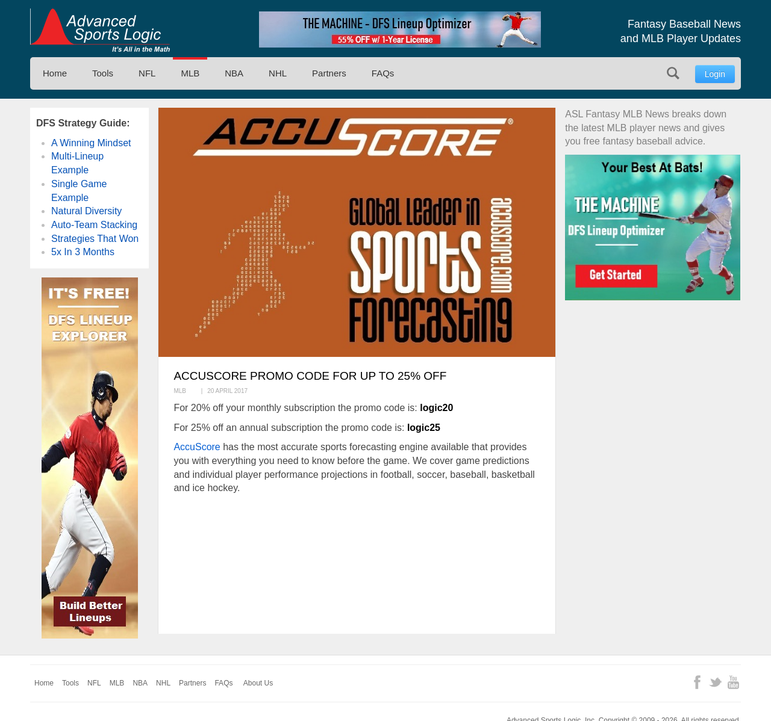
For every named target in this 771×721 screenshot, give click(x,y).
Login (715, 74)
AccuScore (196, 447)
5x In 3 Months (82, 252)
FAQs (383, 73)
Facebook (697, 682)
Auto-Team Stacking (94, 225)
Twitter (715, 682)
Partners (329, 73)
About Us (258, 683)
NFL (147, 73)
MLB (190, 73)
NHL (278, 73)
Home (55, 73)
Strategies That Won (95, 239)
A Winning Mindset (91, 143)
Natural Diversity (86, 211)
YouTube (733, 682)
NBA (234, 73)
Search (673, 73)
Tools (102, 73)
